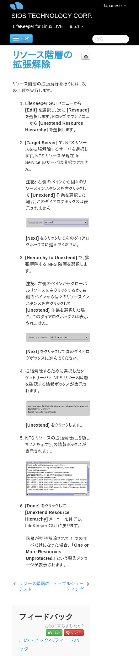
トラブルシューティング (68, 586)
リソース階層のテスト (34, 586)
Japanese (114, 5)
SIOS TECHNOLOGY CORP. (52, 15)
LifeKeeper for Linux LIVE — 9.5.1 (48, 26)
